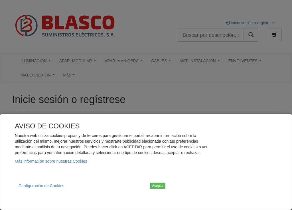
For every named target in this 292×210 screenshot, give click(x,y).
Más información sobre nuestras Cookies (51, 161)
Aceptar (158, 186)
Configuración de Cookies (41, 185)
